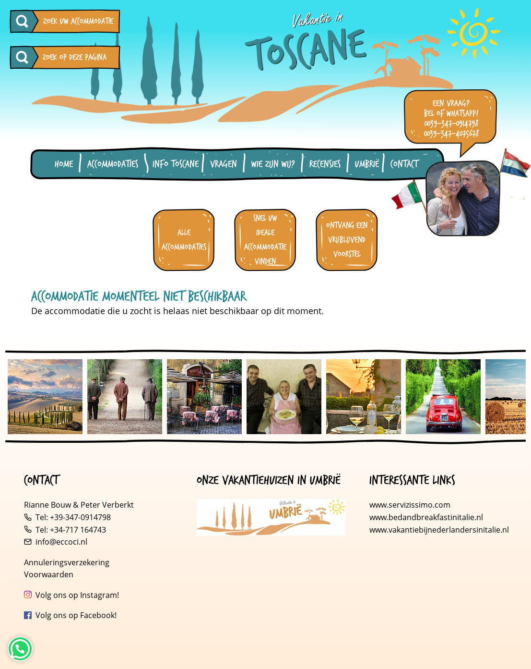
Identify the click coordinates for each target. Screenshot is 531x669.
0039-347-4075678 (451, 134)
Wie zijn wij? (273, 164)
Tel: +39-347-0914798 (73, 517)
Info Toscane (176, 164)
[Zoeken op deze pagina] (24, 57)
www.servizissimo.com (409, 504)
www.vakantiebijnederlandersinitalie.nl (439, 529)
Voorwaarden (48, 574)
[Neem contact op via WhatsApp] (20, 648)
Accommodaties (112, 164)
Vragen (223, 164)
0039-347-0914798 (451, 124)
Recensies (325, 164)
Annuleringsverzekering (66, 562)
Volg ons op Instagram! (77, 595)
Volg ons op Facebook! (76, 615)
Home (64, 164)
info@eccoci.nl (61, 541)
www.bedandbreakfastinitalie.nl (427, 517)
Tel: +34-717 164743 (70, 529)
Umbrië (367, 164)
